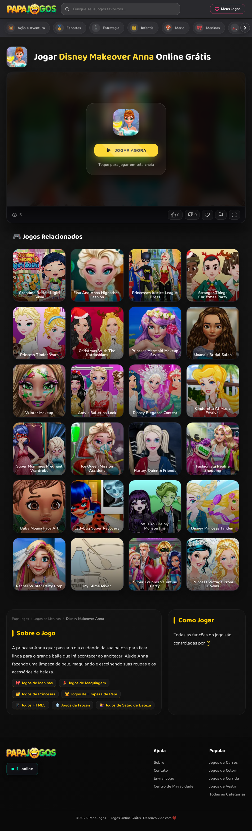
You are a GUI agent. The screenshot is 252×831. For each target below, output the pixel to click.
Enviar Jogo (164, 778)
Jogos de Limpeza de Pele (91, 694)
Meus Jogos (226, 9)
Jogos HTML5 (30, 705)
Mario (174, 28)
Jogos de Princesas (35, 694)
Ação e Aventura (25, 28)
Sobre (159, 762)
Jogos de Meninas (47, 618)
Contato (161, 770)
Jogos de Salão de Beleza (125, 705)
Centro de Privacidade (173, 786)
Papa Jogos (20, 618)
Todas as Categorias (227, 794)
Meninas (207, 28)
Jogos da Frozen (72, 705)
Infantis (141, 28)
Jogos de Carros (223, 762)
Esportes (68, 28)
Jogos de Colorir (223, 770)
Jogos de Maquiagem (84, 683)
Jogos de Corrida (224, 778)
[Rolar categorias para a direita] (245, 28)
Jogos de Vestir (222, 786)
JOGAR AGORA (126, 151)
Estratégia (105, 28)
